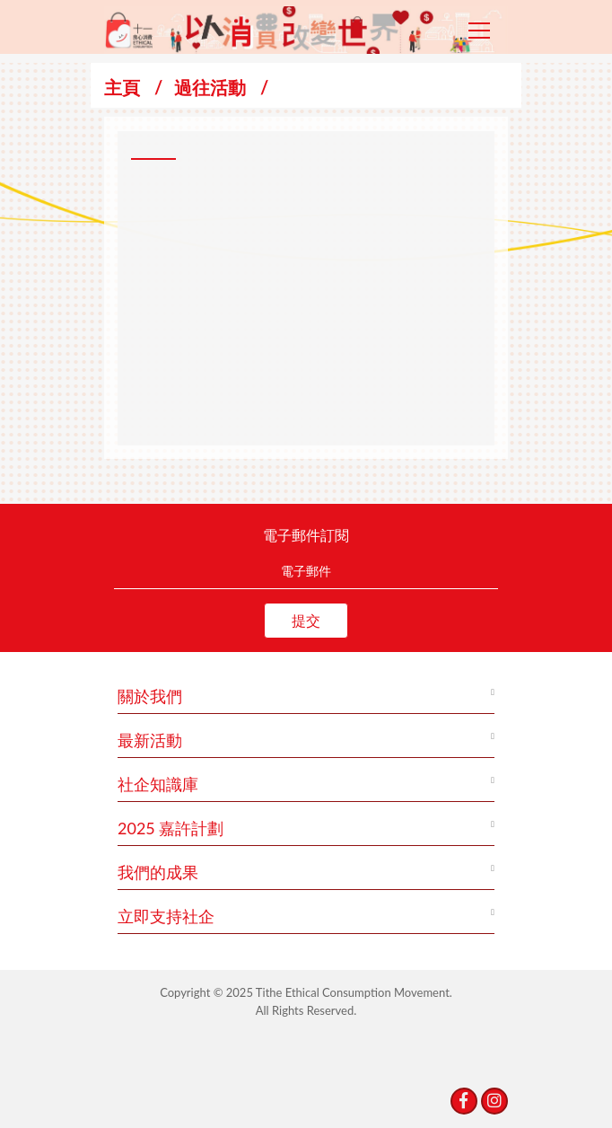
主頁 (122, 87)
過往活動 (210, 87)
